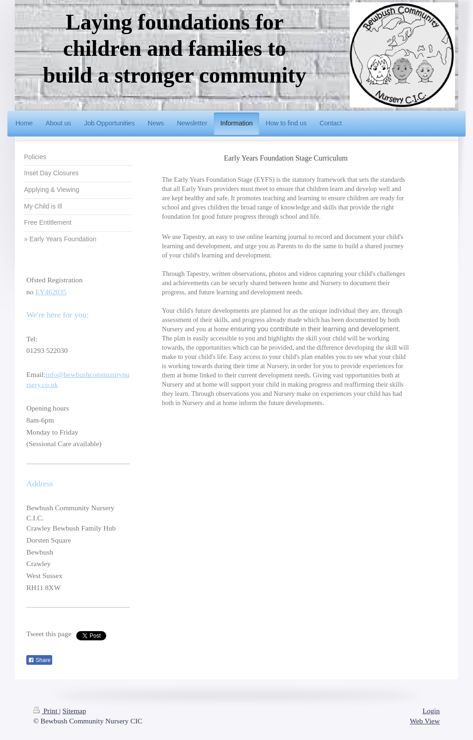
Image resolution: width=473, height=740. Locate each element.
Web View (425, 721)
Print (46, 711)
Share (39, 660)
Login (431, 711)
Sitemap (74, 711)
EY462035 (51, 292)
